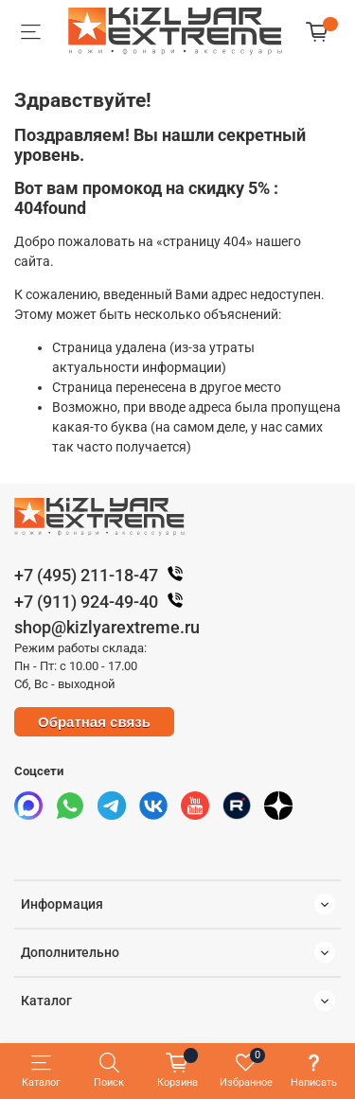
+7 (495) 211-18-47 (103, 575)
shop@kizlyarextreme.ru (107, 627)
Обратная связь (94, 722)
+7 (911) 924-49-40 (103, 602)
